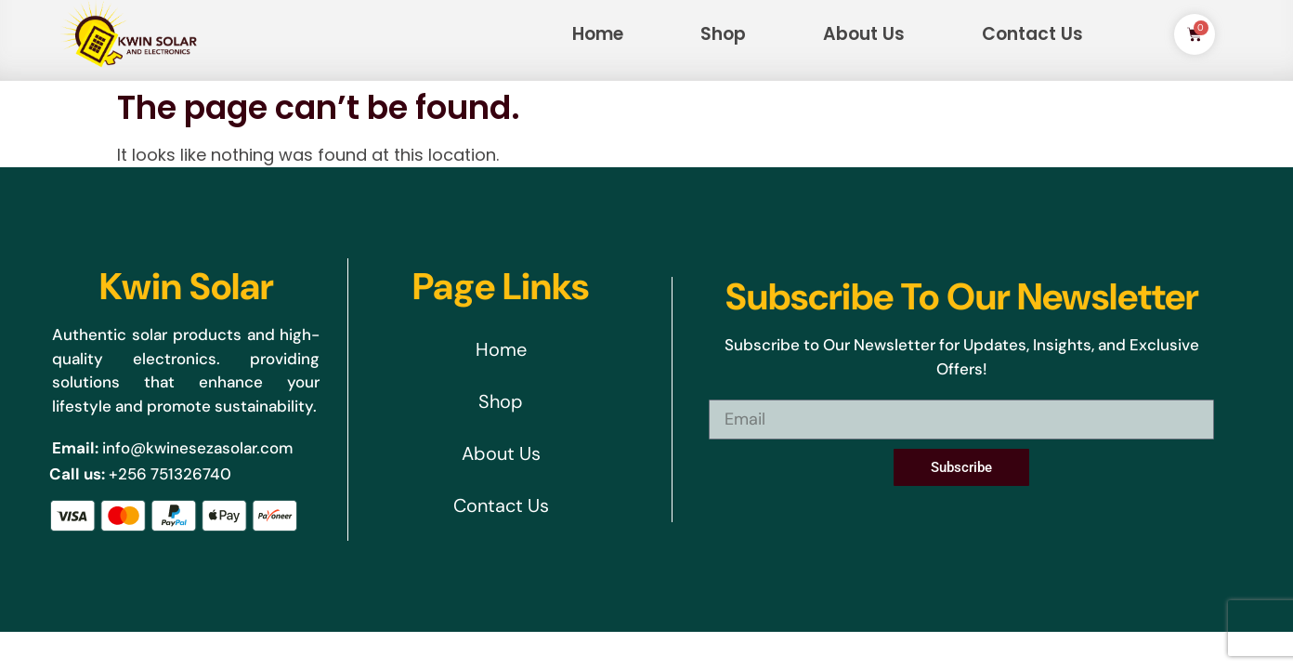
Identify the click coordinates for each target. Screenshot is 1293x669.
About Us (864, 33)
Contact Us (1032, 33)
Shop (723, 33)
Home (597, 33)
